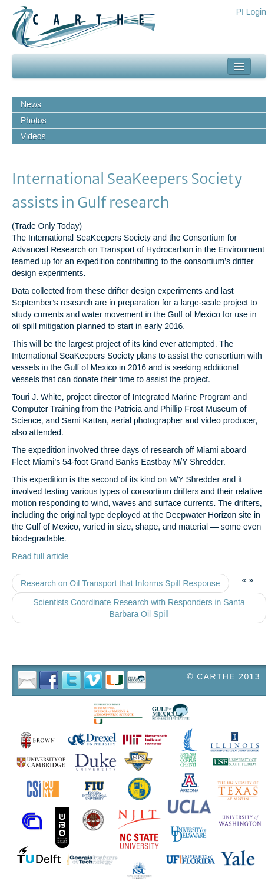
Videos (33, 136)
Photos (34, 120)
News (31, 104)
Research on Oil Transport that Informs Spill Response (120, 583)
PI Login (251, 12)
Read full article (40, 556)
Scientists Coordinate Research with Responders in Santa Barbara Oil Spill (139, 608)
